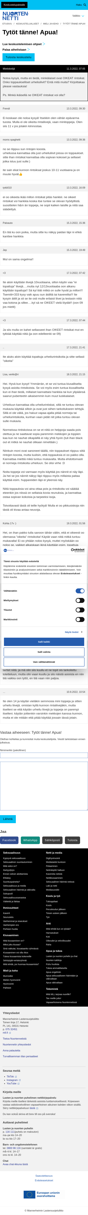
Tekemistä (52, 989)
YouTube (11, 1083)
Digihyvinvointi (53, 858)
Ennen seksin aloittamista (15, 874)
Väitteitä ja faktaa (11, 901)
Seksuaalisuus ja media (14, 886)
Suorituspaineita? (11, 882)
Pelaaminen (52, 866)
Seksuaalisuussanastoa (14, 897)
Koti (48, 936)
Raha (48, 944)
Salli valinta (44, 652)
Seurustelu (8, 917)
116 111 (10, 1132)
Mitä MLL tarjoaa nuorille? (58, 994)
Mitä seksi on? (10, 866)
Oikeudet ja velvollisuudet (58, 940)
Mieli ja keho (51, 23)
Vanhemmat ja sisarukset (15, 921)
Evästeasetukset (44, 1180)
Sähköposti (52, 840)
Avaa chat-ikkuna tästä (15, 1164)
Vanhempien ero (11, 925)
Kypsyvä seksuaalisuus (14, 858)
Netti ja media (54, 852)
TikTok (10, 1076)
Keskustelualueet (27, 23)
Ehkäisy (7, 878)
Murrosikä (8, 976)
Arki (48, 923)
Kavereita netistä (54, 874)
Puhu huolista (52, 964)
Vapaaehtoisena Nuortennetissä (61, 1002)
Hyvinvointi (8, 984)
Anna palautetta (11, 1050)
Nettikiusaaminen (54, 878)
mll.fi (5, 1032)
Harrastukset (52, 933)
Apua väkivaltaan (54, 982)
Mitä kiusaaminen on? (13, 940)
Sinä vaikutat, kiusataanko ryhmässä (20, 948)
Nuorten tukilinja (54, 960)
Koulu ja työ (53, 896)
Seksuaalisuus (11, 852)
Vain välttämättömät (44, 662)
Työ (48, 917)
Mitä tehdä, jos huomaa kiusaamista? (21, 964)
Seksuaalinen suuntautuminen (17, 862)
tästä (32, 1108)
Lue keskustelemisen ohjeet (23, 44)
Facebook (9, 840)
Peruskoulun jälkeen (56, 909)
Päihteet (7, 988)
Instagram (12, 1080)
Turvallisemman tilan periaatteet (20, 1056)
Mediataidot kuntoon (56, 862)
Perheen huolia (10, 929)
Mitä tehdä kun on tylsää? (58, 929)
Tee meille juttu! (53, 998)
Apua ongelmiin (53, 972)
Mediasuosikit (52, 890)
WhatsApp (30, 840)
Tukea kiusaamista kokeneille (17, 956)
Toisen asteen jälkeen (56, 913)
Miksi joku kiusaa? (12, 944)
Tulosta (72, 840)
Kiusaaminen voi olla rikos (15, 952)
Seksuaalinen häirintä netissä (60, 882)
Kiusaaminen (11, 935)
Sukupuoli (8, 893)
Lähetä (8, 819)
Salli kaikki (44, 641)
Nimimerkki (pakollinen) (13, 750)
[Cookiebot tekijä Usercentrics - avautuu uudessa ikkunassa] (70, 550)
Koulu (49, 905)
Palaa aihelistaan (16, 49)
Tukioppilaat (52, 901)
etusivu (7, 23)
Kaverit (6, 913)
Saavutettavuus (43, 1176)
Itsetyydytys (8, 870)
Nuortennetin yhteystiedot (17, 1044)
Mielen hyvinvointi (11, 980)
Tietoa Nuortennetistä (14, 1038)
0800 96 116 (14, 1148)
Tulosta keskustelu (18, 57)
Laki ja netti (51, 886)
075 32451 (11, 1029)
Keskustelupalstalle (14, 5)
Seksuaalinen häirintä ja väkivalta (19, 890)
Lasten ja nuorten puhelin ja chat (61, 956)
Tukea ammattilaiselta (56, 968)
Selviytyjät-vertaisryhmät (15, 960)
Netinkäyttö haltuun (55, 870)
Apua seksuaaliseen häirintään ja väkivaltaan (62, 977)
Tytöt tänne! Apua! (74, 23)
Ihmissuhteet (10, 908)
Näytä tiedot (72, 632)
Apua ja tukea (54, 951)
